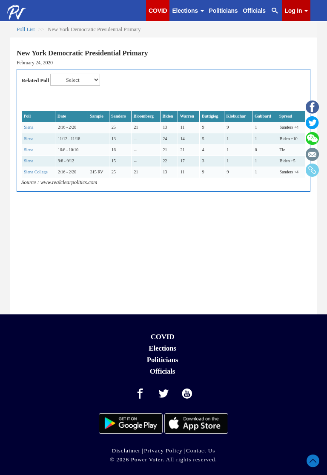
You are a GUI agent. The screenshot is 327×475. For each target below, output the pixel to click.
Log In (296, 10)
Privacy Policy (163, 450)
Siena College (35, 172)
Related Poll (35, 80)
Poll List (26, 29)
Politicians (223, 10)
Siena (28, 127)
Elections (188, 10)
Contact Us (200, 450)
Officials (254, 10)
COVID (158, 10)
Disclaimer (126, 450)
